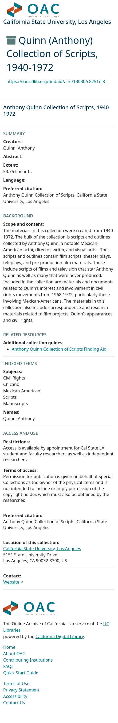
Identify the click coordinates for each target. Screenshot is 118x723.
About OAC (14, 653)
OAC (33, 10)
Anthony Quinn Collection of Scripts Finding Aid (59, 349)
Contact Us (14, 703)
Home (9, 647)
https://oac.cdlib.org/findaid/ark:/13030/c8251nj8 (55, 81)
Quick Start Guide (20, 673)
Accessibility (15, 696)
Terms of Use (16, 683)
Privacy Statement (21, 690)
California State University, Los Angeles (42, 549)
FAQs (8, 666)
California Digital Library (60, 636)
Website (11, 582)
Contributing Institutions (28, 660)
